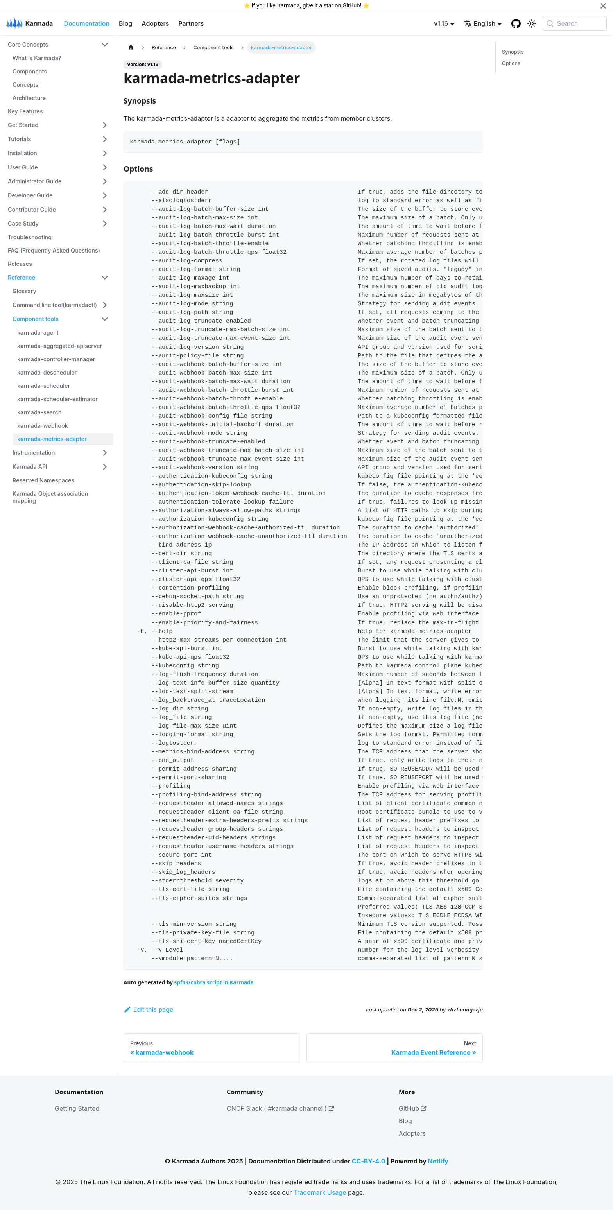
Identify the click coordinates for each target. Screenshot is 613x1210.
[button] (58, 44)
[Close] (603, 5)
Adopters (155, 23)
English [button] (480, 23)
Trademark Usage (320, 1192)
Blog (125, 23)
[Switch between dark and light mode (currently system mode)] (531, 23)
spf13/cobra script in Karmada (214, 982)
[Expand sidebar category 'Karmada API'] (104, 467)
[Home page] (131, 47)
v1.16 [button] (441, 23)
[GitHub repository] (516, 23)
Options (511, 63)
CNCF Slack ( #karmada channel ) (280, 1108)
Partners (191, 23)
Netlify (438, 1161)
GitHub (351, 5)
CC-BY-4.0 (368, 1161)
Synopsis (512, 52)
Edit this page (148, 1009)
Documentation (86, 23)
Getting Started (77, 1108)
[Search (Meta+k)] (575, 23)
